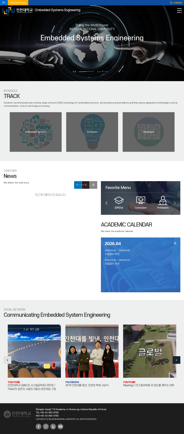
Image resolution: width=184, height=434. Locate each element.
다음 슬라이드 (106, 71)
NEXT (85, 185)
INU (3, 2)
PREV (78, 185)
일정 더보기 (175, 243)
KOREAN (178, 2)
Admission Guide (18, 2)
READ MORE (93, 185)
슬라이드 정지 (102, 71)
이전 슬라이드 (99, 71)
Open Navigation (179, 10)
